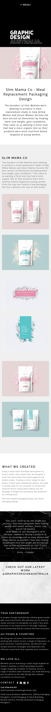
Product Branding (35, 697)
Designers (5, 702)
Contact (8, 682)
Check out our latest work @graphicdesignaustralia (25, 570)
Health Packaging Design (22, 499)
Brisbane (16, 694)
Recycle (4, 700)
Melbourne (26, 694)
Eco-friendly (18, 700)
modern (12, 671)
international (29, 638)
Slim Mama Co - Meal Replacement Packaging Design (25, 94)
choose (17, 677)
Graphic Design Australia (14, 617)
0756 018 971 (11, 687)
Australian (29, 700)
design (28, 674)
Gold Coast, (6, 694)
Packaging (39, 700)
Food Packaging (18, 697)
